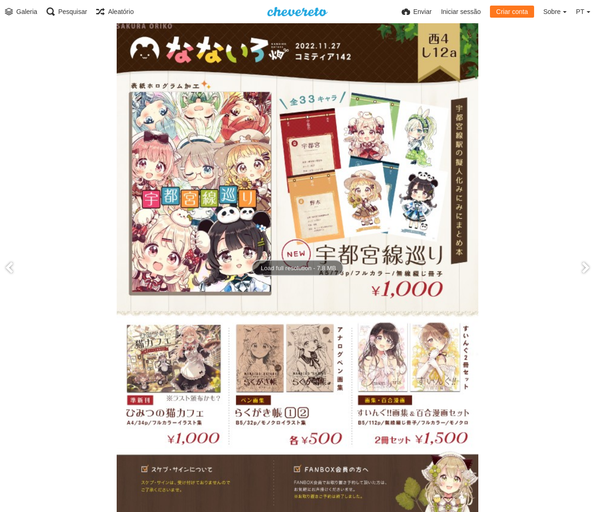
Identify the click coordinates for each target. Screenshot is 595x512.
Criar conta (512, 11)
